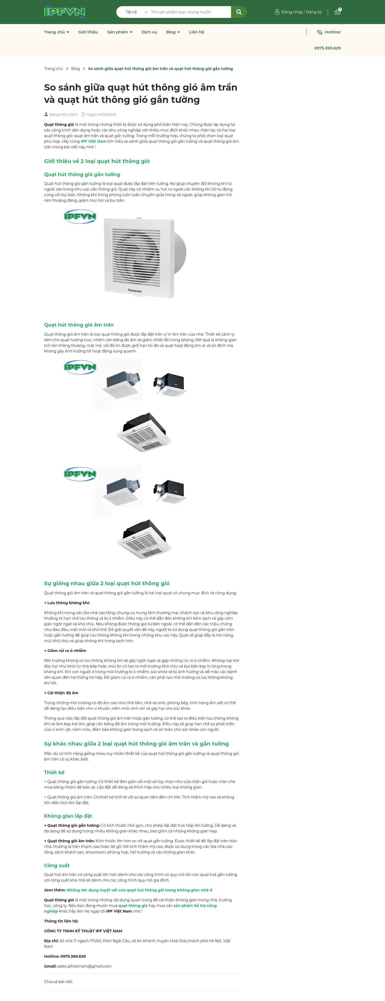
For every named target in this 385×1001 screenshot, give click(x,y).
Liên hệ (196, 32)
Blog (171, 32)
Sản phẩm (118, 32)
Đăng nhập (292, 12)
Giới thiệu (88, 32)
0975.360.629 (327, 48)
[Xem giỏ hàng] (337, 12)
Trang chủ (55, 32)
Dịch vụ (149, 32)
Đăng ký (313, 12)
